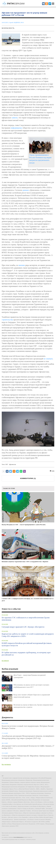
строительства (7, 320)
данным (26, 190)
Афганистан (12, 464)
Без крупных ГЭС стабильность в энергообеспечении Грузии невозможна (26, 619)
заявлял (15, 118)
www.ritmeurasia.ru (18, 837)
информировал (16, 128)
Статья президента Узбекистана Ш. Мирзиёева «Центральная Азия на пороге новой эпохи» (28, 757)
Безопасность (8, 28)
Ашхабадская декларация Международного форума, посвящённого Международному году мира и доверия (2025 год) (28, 737)
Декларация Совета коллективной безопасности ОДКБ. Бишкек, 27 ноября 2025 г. (28, 747)
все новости (5, 660)
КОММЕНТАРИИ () (28, 478)
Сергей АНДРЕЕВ (14, 22)
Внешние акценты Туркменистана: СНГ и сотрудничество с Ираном (28, 545)
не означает (48, 359)
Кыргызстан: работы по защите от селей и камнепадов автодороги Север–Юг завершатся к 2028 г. (28, 635)
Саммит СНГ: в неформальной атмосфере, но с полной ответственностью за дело (28, 583)
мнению (22, 265)
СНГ (6, 464)
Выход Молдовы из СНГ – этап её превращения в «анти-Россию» (28, 508)
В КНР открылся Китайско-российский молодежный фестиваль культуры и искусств (27, 644)
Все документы (6, 764)
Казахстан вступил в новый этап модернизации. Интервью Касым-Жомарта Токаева (28, 727)
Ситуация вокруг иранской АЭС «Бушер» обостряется (23, 627)
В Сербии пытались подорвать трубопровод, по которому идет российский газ (26, 654)
